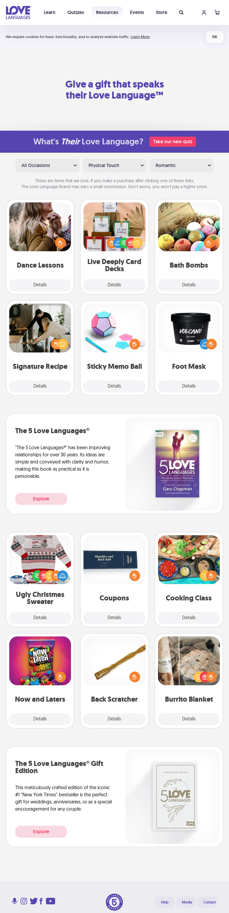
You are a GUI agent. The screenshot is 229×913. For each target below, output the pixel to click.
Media (187, 902)
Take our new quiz (172, 141)
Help (164, 902)
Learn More (140, 36)
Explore (41, 499)
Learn (49, 12)
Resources (107, 12)
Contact (209, 902)
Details (40, 285)
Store (161, 12)
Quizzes (75, 12)
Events (137, 12)
